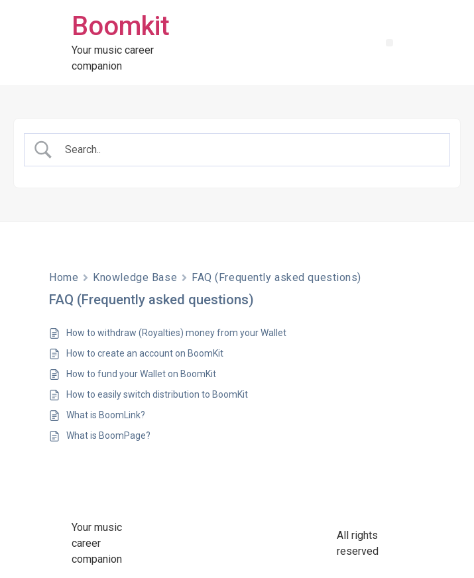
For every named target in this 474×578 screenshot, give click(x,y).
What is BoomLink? (105, 415)
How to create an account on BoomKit (144, 353)
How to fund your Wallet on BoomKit (141, 374)
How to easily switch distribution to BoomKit (157, 394)
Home (63, 277)
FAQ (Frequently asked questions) (276, 277)
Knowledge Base (135, 277)
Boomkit (121, 26)
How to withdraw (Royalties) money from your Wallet (176, 332)
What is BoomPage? (108, 435)
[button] (389, 42)
